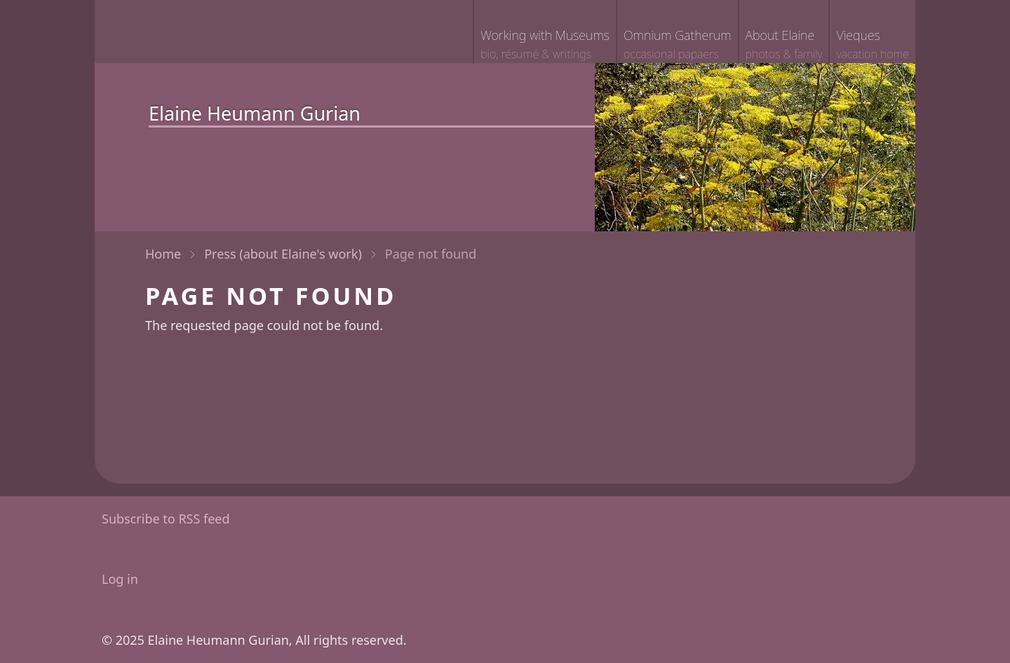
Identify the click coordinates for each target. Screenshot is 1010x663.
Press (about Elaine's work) (283, 253)
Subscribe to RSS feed (166, 518)
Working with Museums (545, 45)
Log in (120, 578)
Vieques (872, 45)
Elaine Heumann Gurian (255, 113)
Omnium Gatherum (678, 45)
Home (163, 253)
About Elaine (784, 45)
